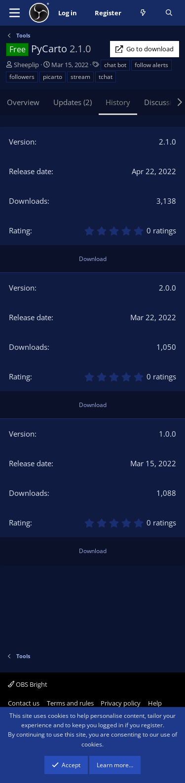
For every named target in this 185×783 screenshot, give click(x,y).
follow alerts (151, 65)
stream (80, 77)
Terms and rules (70, 703)
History (118, 102)
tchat (105, 77)
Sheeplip (26, 64)
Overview (23, 102)
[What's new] (143, 13)
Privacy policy (121, 703)
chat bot (115, 65)
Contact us (23, 703)
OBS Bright (27, 684)
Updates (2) (72, 102)
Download (93, 259)
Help (155, 703)
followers (22, 77)
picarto (52, 77)
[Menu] (14, 13)
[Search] (169, 13)
